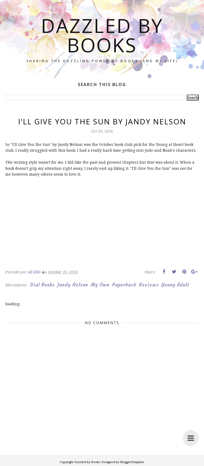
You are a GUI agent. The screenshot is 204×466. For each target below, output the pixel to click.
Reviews (149, 285)
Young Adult (175, 285)
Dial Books (42, 285)
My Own (100, 285)
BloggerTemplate (132, 462)
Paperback (124, 285)
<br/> (21, 227)
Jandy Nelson (72, 285)
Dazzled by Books (102, 35)
